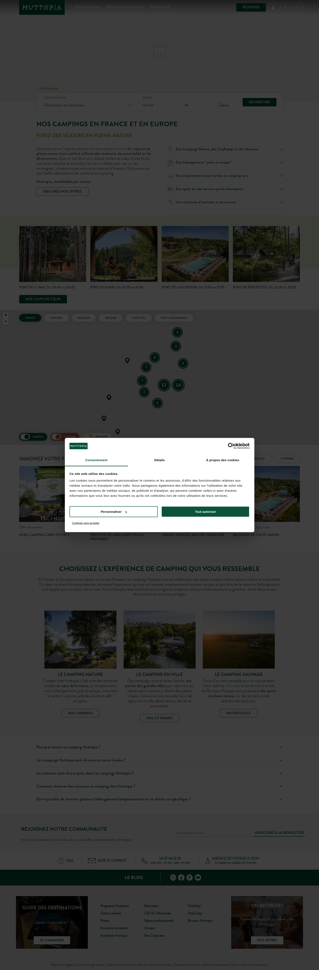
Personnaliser (114, 511)
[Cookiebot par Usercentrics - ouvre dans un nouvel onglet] (231, 446)
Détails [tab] (159, 460)
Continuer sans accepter (85, 522)
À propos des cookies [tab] (222, 460)
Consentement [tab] (96, 460)
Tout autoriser (205, 511)
